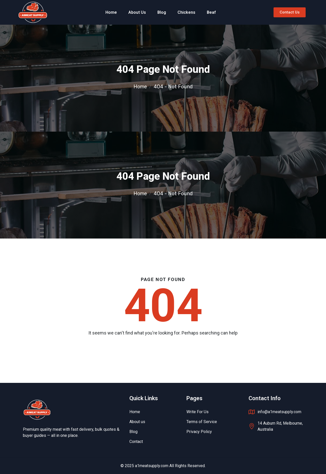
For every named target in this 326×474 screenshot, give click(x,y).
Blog (161, 12)
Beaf (211, 12)
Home (111, 12)
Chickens (186, 12)
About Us (137, 12)
